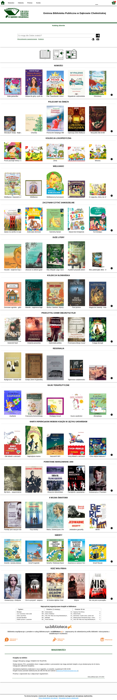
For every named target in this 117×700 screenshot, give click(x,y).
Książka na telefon (20, 658)
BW (82, 3)
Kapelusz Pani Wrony (78, 612)
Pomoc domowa (49, 619)
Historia (21, 3)
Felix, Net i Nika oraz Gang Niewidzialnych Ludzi (57, 615)
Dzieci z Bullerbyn (49, 613)
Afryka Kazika (77, 613)
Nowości (11, 3)
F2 (106, 3)
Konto (38, 3)
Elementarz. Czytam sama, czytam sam (83, 615)
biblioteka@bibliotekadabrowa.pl (67, 671)
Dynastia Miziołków (22, 617)
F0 (97, 3)
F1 (101, 3)
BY (91, 3)
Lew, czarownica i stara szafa (24, 613)
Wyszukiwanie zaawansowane (27, 39)
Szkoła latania (48, 612)
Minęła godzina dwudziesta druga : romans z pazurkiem (87, 617)
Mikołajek (19, 612)
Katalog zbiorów (58, 25)
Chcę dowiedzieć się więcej (48, 698)
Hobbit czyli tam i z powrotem (24, 619)
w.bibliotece (56, 632)
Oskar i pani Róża (21, 615)
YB (86, 3)
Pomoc (29, 3)
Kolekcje (41, 39)
